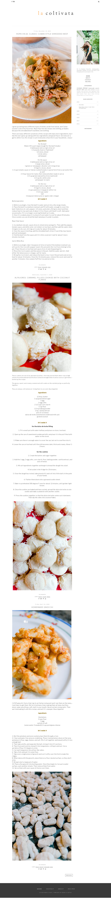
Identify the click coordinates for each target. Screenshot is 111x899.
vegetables (93, 91)
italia (82, 91)
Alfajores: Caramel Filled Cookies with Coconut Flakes (42, 279)
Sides (98, 91)
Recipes (88, 81)
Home (88, 76)
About (88, 77)
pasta (51, 866)
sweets (48, 596)
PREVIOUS (69, 875)
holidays (79, 91)
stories (87, 95)
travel (89, 91)
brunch (85, 93)
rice (85, 95)
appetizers (79, 92)
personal (86, 91)
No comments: (42, 264)
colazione (79, 95)
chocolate (97, 89)
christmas (97, 93)
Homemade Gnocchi (42, 607)
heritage (84, 92)
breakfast (82, 93)
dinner (39, 267)
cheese (89, 93)
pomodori (92, 92)
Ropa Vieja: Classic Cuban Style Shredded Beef (42, 34)
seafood (93, 89)
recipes (44, 596)
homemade (44, 267)
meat (49, 267)
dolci (83, 89)
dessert (40, 596)
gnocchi (42, 866)
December (81, 104)
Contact (88, 79)
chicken (92, 93)
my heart (88, 92)
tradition (91, 95)
